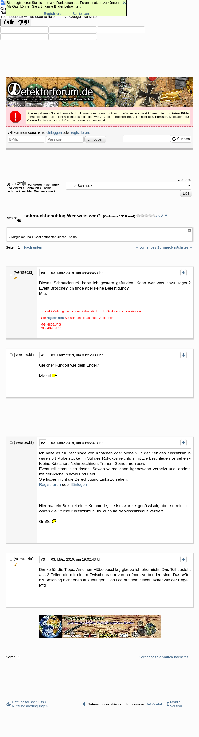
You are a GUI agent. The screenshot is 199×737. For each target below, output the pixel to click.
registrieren (80, 133)
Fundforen (27, 184)
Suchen (181, 139)
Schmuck (32, 188)
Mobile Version (176, 704)
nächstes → (183, 247)
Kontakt (158, 704)
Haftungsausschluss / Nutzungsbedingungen (30, 704)
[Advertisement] (99, 163)
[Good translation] (8, 22)
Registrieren (50, 484)
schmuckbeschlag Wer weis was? (31, 191)
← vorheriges (145, 247)
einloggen (54, 133)
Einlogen (79, 484)
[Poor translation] (23, 22)
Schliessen (81, 14)
